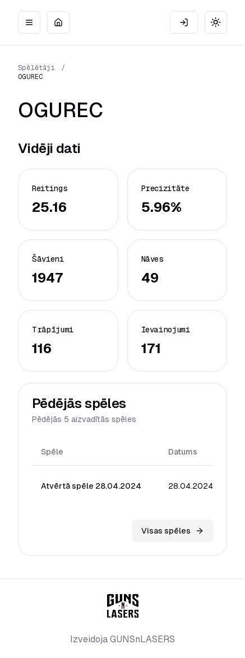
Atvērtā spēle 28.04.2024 (91, 485)
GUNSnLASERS (142, 639)
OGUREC (30, 77)
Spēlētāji (36, 68)
